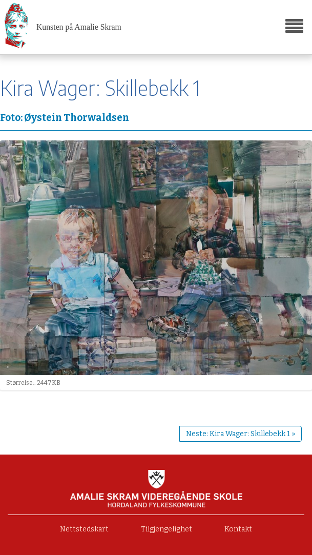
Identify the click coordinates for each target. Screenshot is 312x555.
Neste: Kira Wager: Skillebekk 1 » (240, 433)
